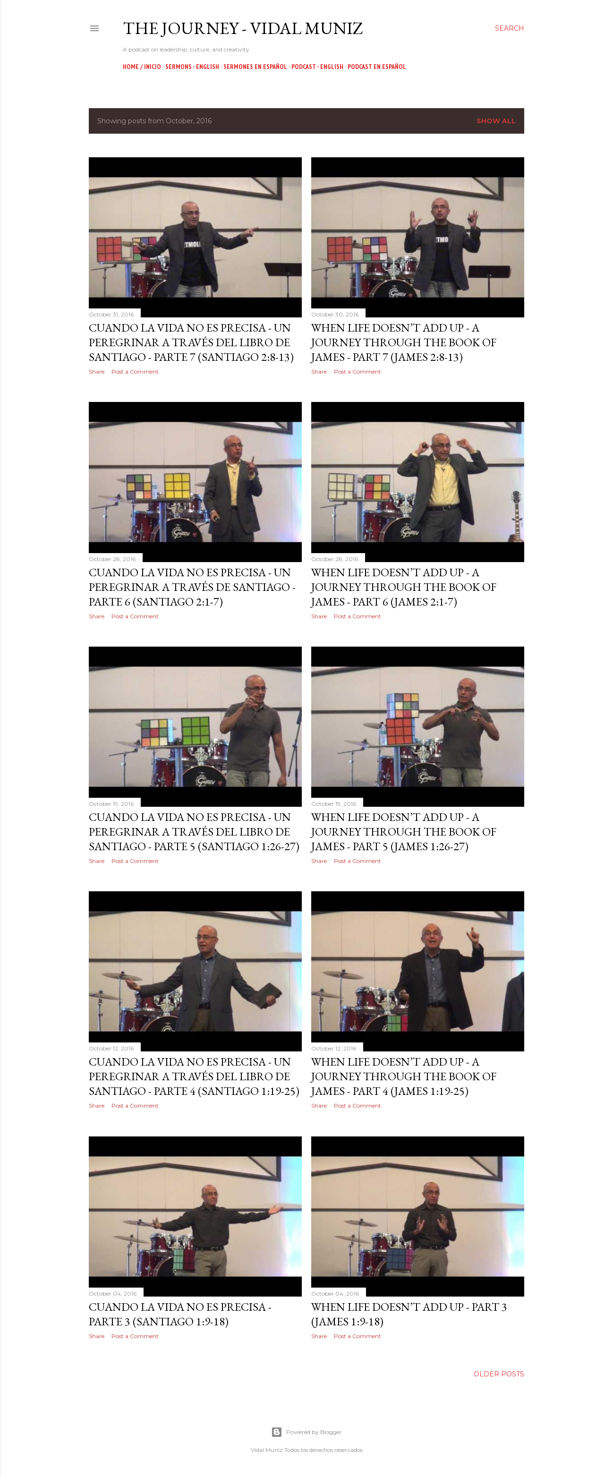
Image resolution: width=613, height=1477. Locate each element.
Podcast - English (317, 66)
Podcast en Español (377, 66)
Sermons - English (192, 66)
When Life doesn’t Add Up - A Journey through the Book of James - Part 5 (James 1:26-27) (403, 832)
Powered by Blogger (306, 1432)
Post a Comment (135, 371)
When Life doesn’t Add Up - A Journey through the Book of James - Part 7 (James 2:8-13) (403, 342)
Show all (496, 121)
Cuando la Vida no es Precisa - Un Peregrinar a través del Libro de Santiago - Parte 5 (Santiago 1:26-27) (194, 832)
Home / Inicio (142, 66)
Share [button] (96, 371)
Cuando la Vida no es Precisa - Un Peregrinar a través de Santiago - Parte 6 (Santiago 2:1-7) (192, 587)
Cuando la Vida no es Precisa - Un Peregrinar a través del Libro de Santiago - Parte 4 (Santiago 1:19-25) (194, 1076)
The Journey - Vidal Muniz (243, 28)
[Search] (509, 28)
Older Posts (499, 1374)
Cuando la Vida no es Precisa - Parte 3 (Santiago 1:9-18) (180, 1314)
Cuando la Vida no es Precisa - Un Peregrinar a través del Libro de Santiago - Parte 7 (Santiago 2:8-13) (191, 342)
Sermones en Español (255, 66)
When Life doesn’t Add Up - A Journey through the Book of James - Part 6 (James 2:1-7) (403, 587)
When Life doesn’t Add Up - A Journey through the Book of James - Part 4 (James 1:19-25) (403, 1076)
